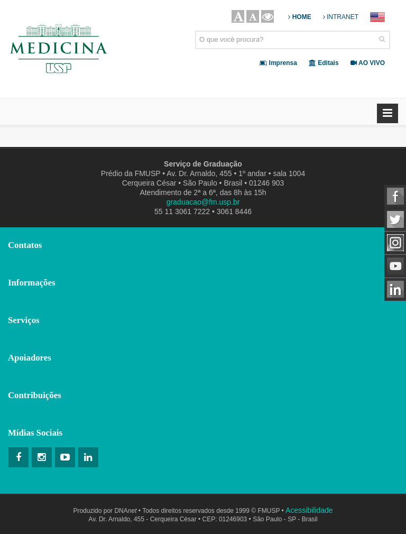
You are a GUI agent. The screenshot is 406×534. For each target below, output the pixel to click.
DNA (125, 510)
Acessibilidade (309, 510)
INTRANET (340, 17)
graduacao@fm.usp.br (203, 202)
